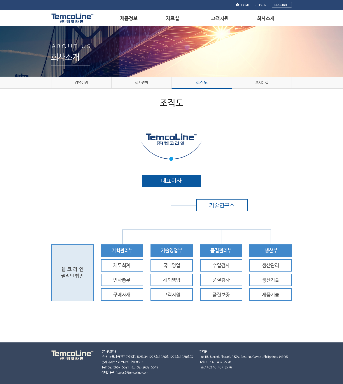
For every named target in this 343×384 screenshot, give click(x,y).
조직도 (202, 82)
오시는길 (261, 83)
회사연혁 (141, 83)
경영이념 (81, 83)
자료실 (172, 18)
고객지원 (220, 18)
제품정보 (129, 18)
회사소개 (266, 18)
